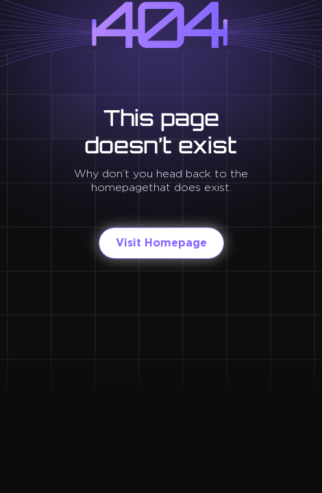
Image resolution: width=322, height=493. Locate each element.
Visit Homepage (161, 242)
